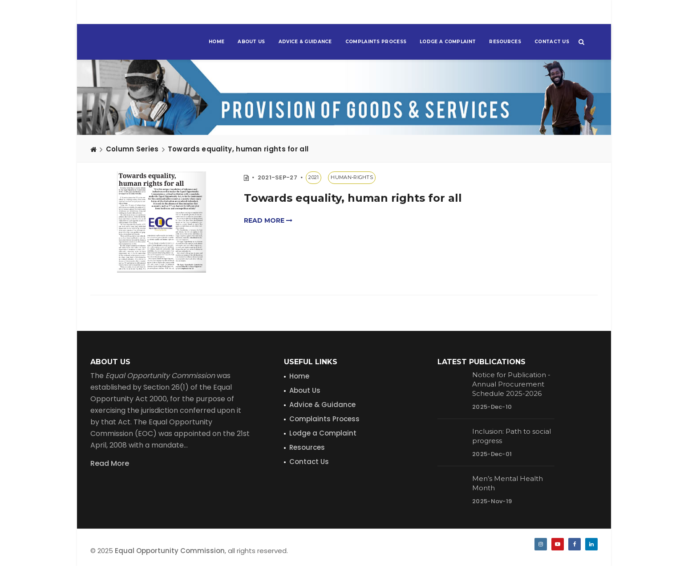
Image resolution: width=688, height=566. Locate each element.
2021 (313, 177)
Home (216, 42)
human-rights (352, 177)
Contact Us (551, 42)
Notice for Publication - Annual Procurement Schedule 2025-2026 (511, 384)
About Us (251, 42)
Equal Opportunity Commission (170, 550)
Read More (109, 463)
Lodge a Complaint (448, 42)
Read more (268, 220)
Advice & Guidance (305, 42)
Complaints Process (375, 42)
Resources (505, 42)
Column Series (132, 149)
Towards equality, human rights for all (238, 149)
